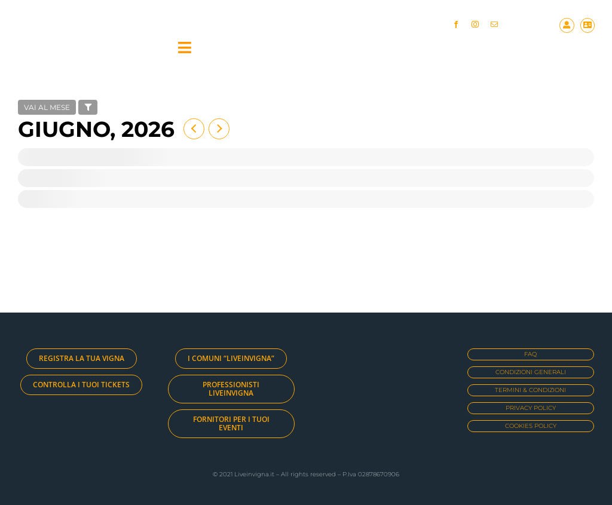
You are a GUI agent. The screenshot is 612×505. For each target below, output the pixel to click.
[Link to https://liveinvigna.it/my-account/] (566, 25)
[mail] (494, 24)
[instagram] (475, 24)
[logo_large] (89, 32)
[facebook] (456, 24)
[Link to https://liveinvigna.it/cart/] (587, 25)
